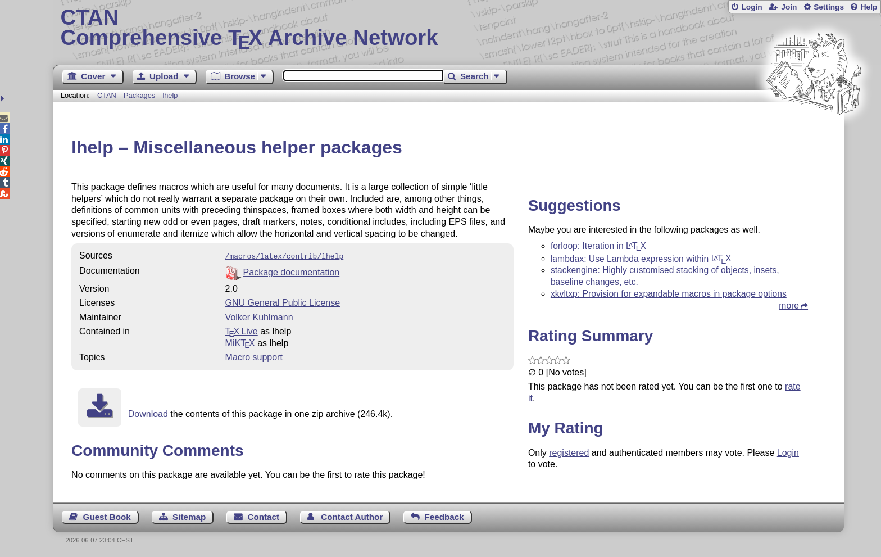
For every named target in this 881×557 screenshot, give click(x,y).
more (789, 305)
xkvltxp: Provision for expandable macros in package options (669, 293)
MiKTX (240, 342)
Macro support (254, 356)
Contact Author (352, 515)
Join (789, 7)
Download (148, 413)
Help (869, 7)
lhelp (170, 95)
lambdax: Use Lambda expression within (641, 258)
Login (751, 7)
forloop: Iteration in (598, 246)
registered (569, 453)
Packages (140, 95)
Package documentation (291, 271)
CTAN (106, 95)
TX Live (241, 330)
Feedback (444, 515)
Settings (829, 7)
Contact (264, 515)
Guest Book (107, 515)
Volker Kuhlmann (259, 316)
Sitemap (189, 515)
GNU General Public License (282, 301)
